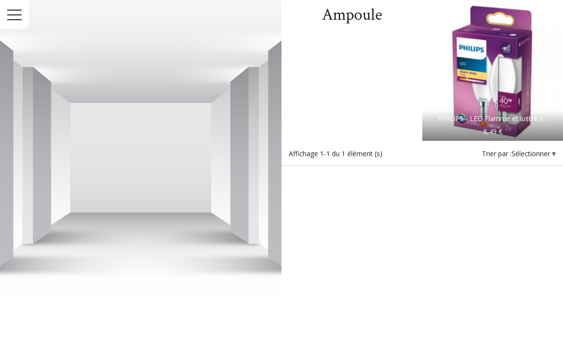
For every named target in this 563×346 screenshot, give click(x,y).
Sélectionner (532, 153)
